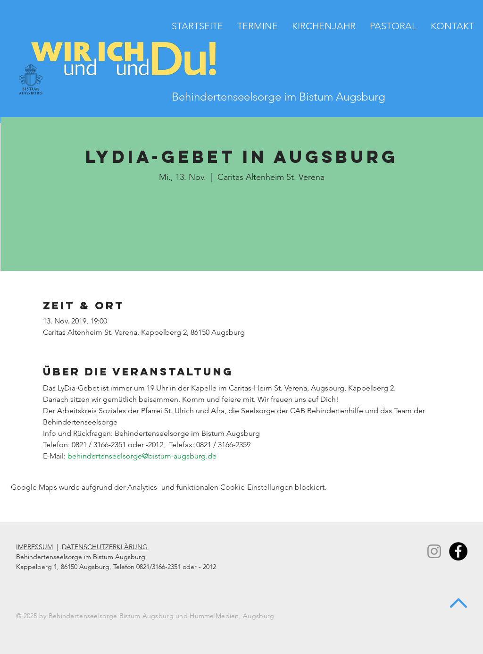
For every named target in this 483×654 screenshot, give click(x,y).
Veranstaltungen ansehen (241, 229)
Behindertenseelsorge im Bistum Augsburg (278, 96)
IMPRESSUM (34, 547)
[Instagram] (434, 551)
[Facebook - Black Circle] (458, 551)
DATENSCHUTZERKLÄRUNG (105, 547)
